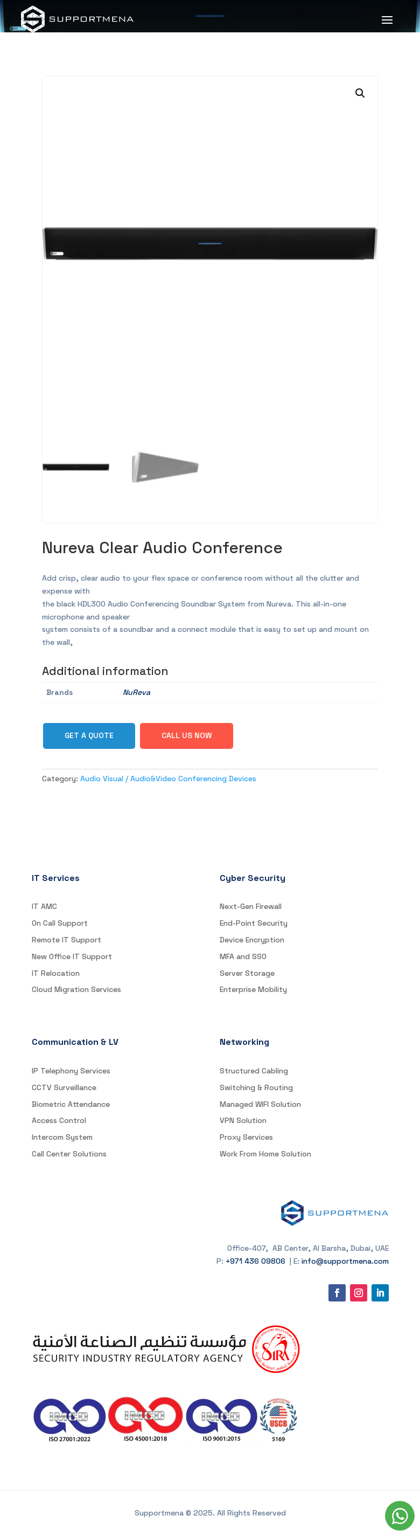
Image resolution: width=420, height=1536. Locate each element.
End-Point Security (254, 923)
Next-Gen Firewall (251, 906)
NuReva (136, 692)
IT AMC (44, 906)
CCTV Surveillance (64, 1087)
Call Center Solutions (69, 1154)
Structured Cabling (254, 1071)
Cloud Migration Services (76, 989)
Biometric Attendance (71, 1104)
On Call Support (60, 923)
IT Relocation (56, 973)
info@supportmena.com (345, 1261)
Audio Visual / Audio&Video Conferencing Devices (168, 778)
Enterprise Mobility (253, 989)
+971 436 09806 (255, 1261)
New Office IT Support (72, 956)
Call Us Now (187, 735)
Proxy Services (246, 1137)
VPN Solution (243, 1120)
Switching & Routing (256, 1087)
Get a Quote (89, 735)
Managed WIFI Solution (260, 1104)
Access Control (59, 1120)
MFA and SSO (243, 956)
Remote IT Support (66, 940)
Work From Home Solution (265, 1154)
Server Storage (247, 973)
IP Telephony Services (71, 1071)
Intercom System (62, 1137)
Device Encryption (252, 940)
